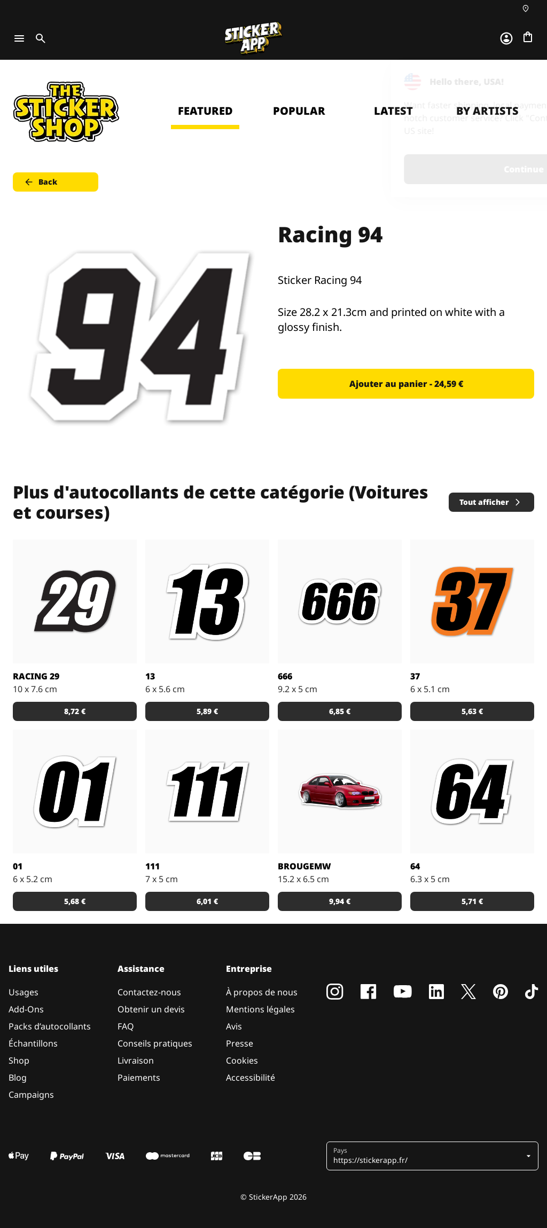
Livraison (136, 1060)
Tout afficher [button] (490, 502)
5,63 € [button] (472, 711)
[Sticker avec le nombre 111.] (207, 791)
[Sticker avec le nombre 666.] (340, 601)
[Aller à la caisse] (527, 36)
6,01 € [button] (207, 901)
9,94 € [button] (339, 901)
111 (152, 866)
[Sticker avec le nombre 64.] (472, 791)
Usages (23, 992)
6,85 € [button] (339, 711)
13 (150, 676)
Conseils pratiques (155, 1043)
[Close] (514, 81)
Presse (239, 1043)
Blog (18, 1077)
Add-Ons (26, 1009)
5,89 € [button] (207, 711)
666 (285, 676)
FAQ (126, 1026)
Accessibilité (250, 1077)
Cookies (242, 1060)
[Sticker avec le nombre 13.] (207, 601)
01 (17, 866)
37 (415, 676)
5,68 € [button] (74, 901)
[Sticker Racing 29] (75, 601)
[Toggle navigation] (19, 38)
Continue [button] (404, 169)
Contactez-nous (149, 992)
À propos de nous (262, 992)
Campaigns (31, 1094)
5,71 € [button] (472, 901)
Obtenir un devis (151, 1009)
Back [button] (40, 182)
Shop (19, 1060)
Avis (234, 1026)
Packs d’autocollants (50, 1026)
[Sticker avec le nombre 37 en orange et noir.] (472, 601)
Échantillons (33, 1043)
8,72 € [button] (74, 711)
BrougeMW (304, 866)
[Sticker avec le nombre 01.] (75, 791)
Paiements (139, 1077)
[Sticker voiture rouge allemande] (340, 791)
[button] (428, 1156)
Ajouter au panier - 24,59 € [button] (406, 384)
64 (415, 866)
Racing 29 (36, 676)
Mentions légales (260, 1009)
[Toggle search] (38, 38)
